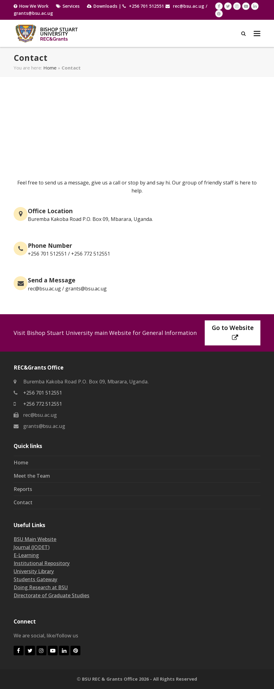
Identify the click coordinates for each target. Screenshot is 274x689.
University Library (34, 571)
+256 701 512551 (146, 6)
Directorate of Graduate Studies (51, 595)
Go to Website (233, 332)
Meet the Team (32, 475)
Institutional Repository (42, 563)
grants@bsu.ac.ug (33, 13)
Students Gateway (35, 579)
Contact (23, 502)
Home (50, 68)
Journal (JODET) (31, 547)
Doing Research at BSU (41, 587)
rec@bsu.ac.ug (188, 6)
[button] (257, 33)
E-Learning (26, 555)
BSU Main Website (35, 539)
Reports (23, 489)
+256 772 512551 (42, 403)
